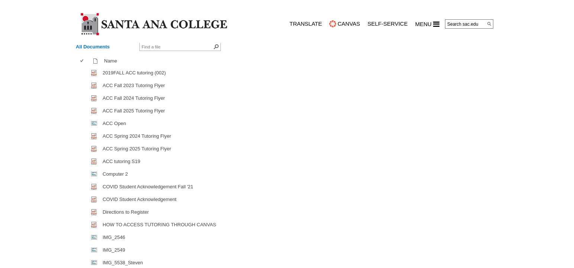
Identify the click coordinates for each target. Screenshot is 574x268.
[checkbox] (82, 61)
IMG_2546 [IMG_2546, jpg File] (114, 237)
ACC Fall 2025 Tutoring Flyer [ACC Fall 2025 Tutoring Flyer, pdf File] (134, 111)
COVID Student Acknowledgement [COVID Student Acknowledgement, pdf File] (140, 199)
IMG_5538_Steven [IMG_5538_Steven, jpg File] (123, 262)
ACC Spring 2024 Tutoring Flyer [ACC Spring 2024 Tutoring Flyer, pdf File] (137, 136)
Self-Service (388, 23)
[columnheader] (83, 61)
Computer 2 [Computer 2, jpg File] (115, 174)
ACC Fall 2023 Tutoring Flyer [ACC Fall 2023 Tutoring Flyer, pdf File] (134, 85)
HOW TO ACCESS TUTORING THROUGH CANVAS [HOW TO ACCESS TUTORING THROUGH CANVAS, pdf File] (159, 224)
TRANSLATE (306, 23)
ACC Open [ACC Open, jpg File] (114, 123)
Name (112, 61)
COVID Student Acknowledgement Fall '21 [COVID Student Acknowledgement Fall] (148, 186)
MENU (427, 24)
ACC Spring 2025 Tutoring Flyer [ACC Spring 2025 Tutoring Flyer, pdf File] (137, 148)
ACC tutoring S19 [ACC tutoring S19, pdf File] (121, 161)
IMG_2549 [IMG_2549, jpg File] (114, 250)
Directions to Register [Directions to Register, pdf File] (126, 212)
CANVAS (349, 23)
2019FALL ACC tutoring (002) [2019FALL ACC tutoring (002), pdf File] (134, 73)
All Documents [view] (93, 47)
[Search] (489, 24)
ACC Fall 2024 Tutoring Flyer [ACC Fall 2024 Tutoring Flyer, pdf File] (134, 98)
